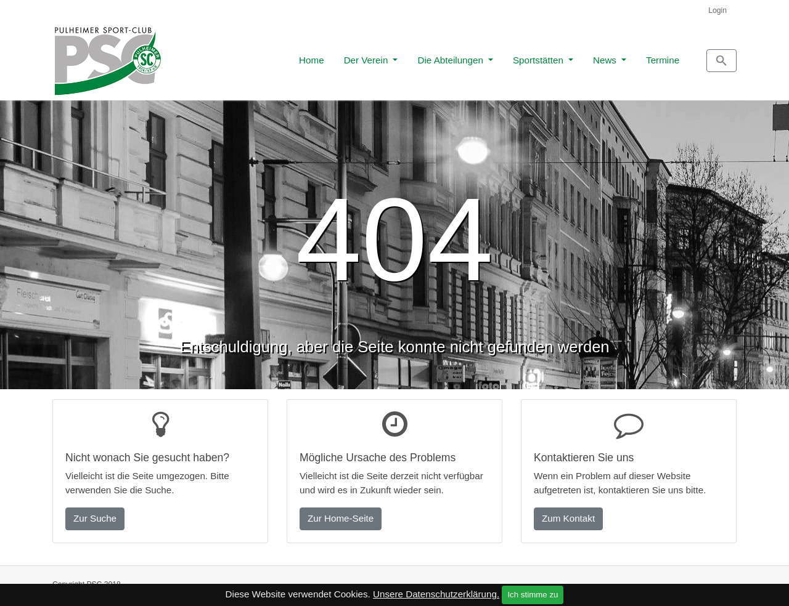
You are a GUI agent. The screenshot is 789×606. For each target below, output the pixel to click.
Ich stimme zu (532, 594)
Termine (607, 56)
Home (256, 56)
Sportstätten (483, 56)
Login (717, 10)
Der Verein (311, 56)
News (550, 56)
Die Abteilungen (396, 56)
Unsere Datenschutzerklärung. (436, 594)
